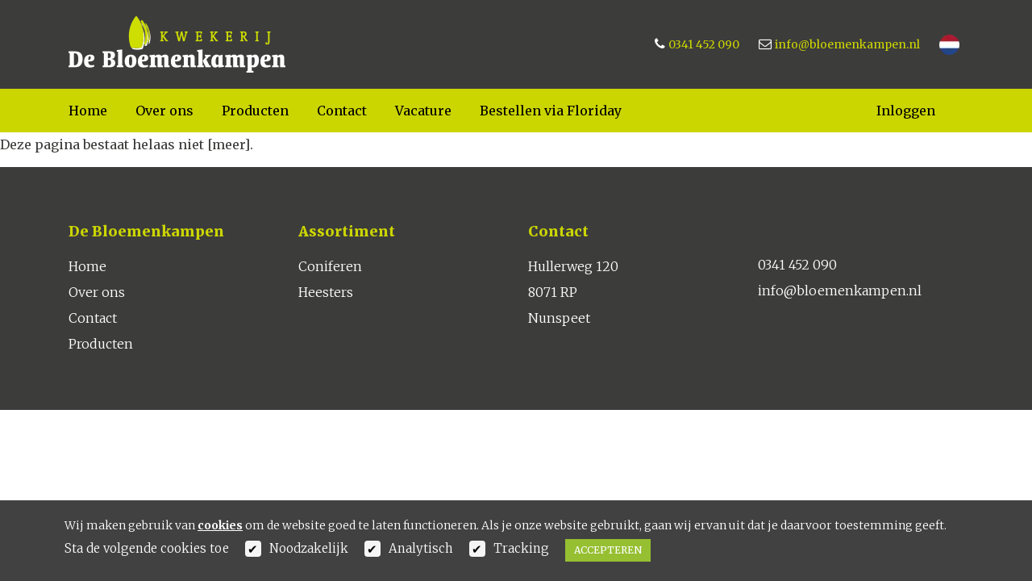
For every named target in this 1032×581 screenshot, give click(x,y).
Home (88, 110)
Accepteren (608, 550)
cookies (220, 525)
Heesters (325, 292)
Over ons (164, 110)
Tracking (521, 548)
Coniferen (330, 266)
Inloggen (905, 110)
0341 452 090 (703, 44)
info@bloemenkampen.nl (847, 44)
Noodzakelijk (308, 548)
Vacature (423, 110)
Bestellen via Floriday (551, 110)
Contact (342, 110)
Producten (255, 110)
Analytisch (421, 548)
